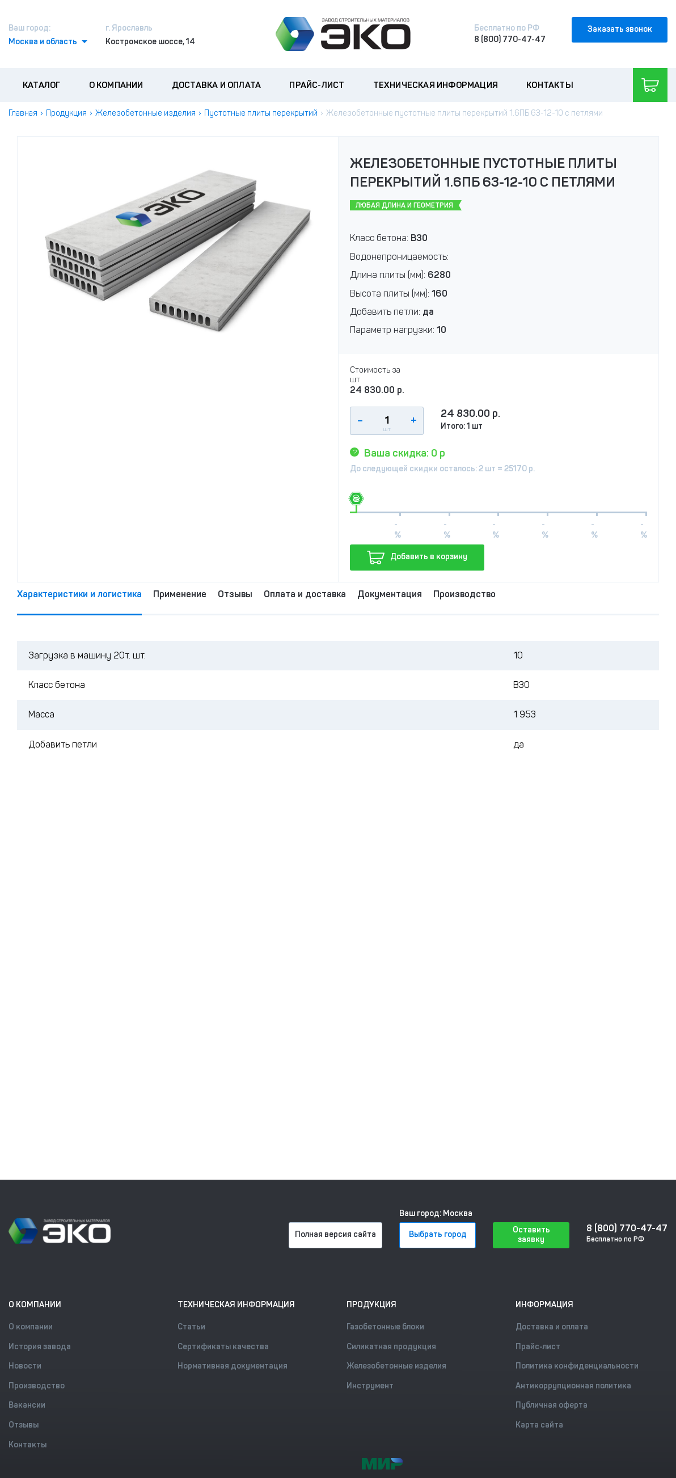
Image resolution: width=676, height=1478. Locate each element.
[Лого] (343, 34)
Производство (464, 594)
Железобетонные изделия (145, 113)
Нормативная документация (233, 1366)
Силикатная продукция (391, 1347)
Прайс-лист (316, 85)
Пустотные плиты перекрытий (261, 113)
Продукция (66, 113)
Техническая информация (435, 85)
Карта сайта (539, 1425)
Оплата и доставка (305, 594)
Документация (389, 594)
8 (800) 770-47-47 (510, 39)
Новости (25, 1366)
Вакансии (27, 1405)
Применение (179, 594)
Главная (23, 113)
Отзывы (235, 594)
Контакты (549, 85)
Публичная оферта (552, 1405)
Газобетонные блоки (385, 1327)
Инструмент (370, 1386)
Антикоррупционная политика (573, 1386)
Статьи (191, 1327)
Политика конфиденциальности (577, 1366)
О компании (116, 85)
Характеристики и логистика (79, 594)
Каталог (41, 85)
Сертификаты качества (223, 1347)
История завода (40, 1347)
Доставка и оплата (216, 85)
